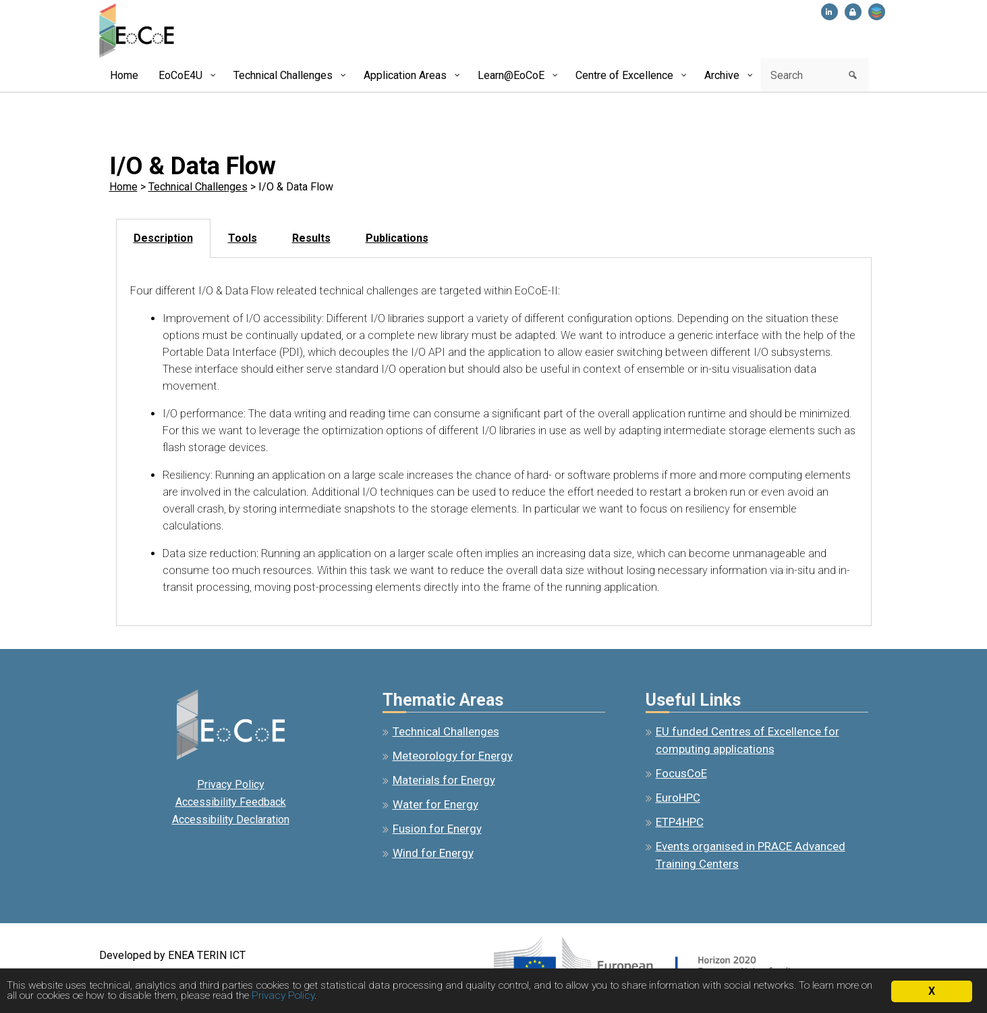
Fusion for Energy (437, 828)
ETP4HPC (680, 822)
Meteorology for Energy (453, 755)
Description (163, 238)
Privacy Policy (230, 784)
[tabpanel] (494, 442)
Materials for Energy (444, 780)
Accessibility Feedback (230, 802)
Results (311, 238)
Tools (242, 238)
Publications (397, 238)
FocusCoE (681, 773)
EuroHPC (678, 797)
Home (123, 186)
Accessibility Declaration (230, 819)
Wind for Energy (433, 853)
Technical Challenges (198, 186)
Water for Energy (435, 804)
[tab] (163, 238)
